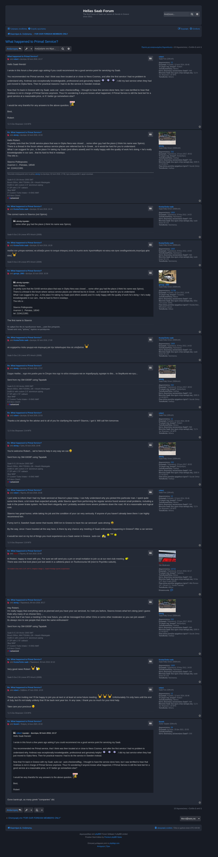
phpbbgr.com (114, 843)
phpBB (97, 834)
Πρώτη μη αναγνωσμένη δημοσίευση (157, 47)
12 (172, 63)
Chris (161, 563)
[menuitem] (37, 29)
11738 (173, 291)
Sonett (161, 722)
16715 (173, 569)
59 (172, 727)
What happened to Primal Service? (31, 41)
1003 (173, 213)
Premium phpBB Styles (113, 837)
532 (172, 152)
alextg (161, 146)
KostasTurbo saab (166, 207)
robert (161, 57)
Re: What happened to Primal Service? (24, 132)
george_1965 (164, 285)
